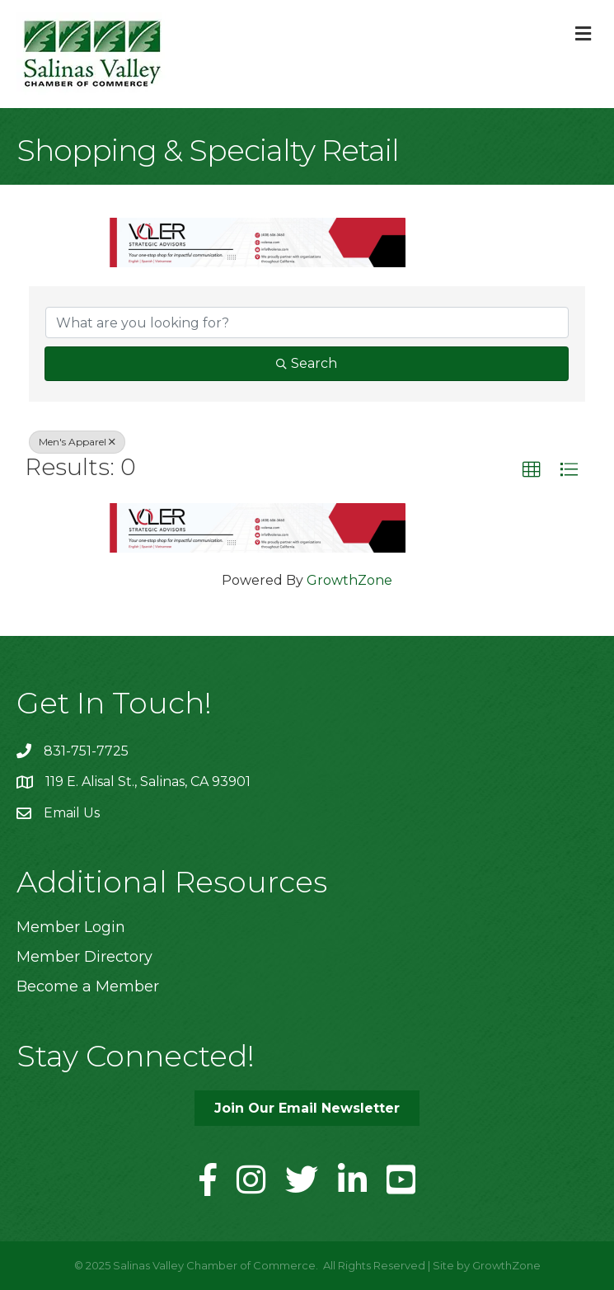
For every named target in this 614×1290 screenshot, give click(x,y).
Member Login (70, 927)
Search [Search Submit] (306, 363)
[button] (531, 470)
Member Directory (84, 957)
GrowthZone (349, 580)
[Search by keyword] (307, 322)
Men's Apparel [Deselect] (77, 441)
